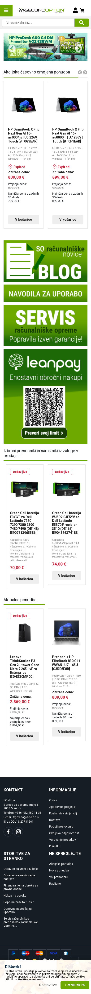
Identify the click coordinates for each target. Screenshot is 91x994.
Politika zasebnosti (30, 979)
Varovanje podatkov (62, 844)
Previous (10, 47)
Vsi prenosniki (58, 881)
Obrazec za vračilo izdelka (21, 873)
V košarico (22, 219)
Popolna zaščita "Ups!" (19, 906)
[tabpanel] (45, 47)
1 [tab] (31, 55)
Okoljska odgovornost (64, 837)
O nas (53, 804)
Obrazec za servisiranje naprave (19, 881)
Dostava (54, 824)
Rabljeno (55, 888)
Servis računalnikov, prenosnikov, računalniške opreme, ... (21, 926)
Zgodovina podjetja (62, 811)
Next (76, 47)
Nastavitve (48, 985)
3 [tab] (48, 55)
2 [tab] (40, 55)
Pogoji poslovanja (61, 831)
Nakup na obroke (15, 900)
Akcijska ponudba (61, 868)
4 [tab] (57, 55)
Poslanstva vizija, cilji (63, 818)
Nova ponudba (59, 875)
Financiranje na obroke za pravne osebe (21, 891)
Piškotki (54, 850)
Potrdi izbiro (75, 985)
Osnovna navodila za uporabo (18, 914)
